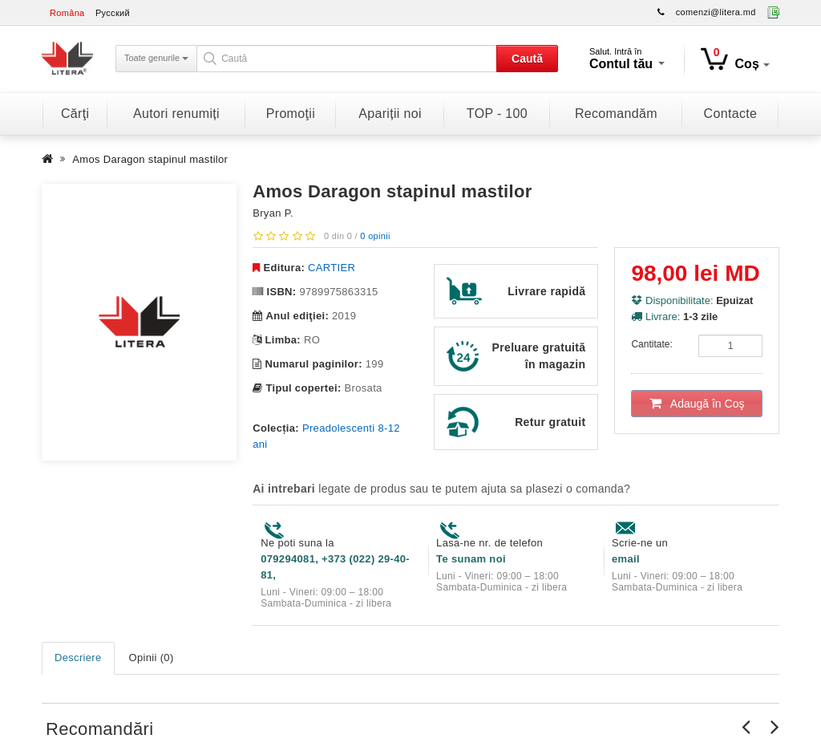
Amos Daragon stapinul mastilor (150, 159)
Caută (527, 58)
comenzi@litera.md (716, 12)
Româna (67, 13)
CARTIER (331, 268)
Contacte (731, 113)
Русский (112, 13)
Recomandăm (616, 113)
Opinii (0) (151, 657)
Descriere (78, 657)
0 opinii (375, 236)
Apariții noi (390, 113)
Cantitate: (651, 344)
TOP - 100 (497, 113)
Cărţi (75, 113)
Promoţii (290, 113)
